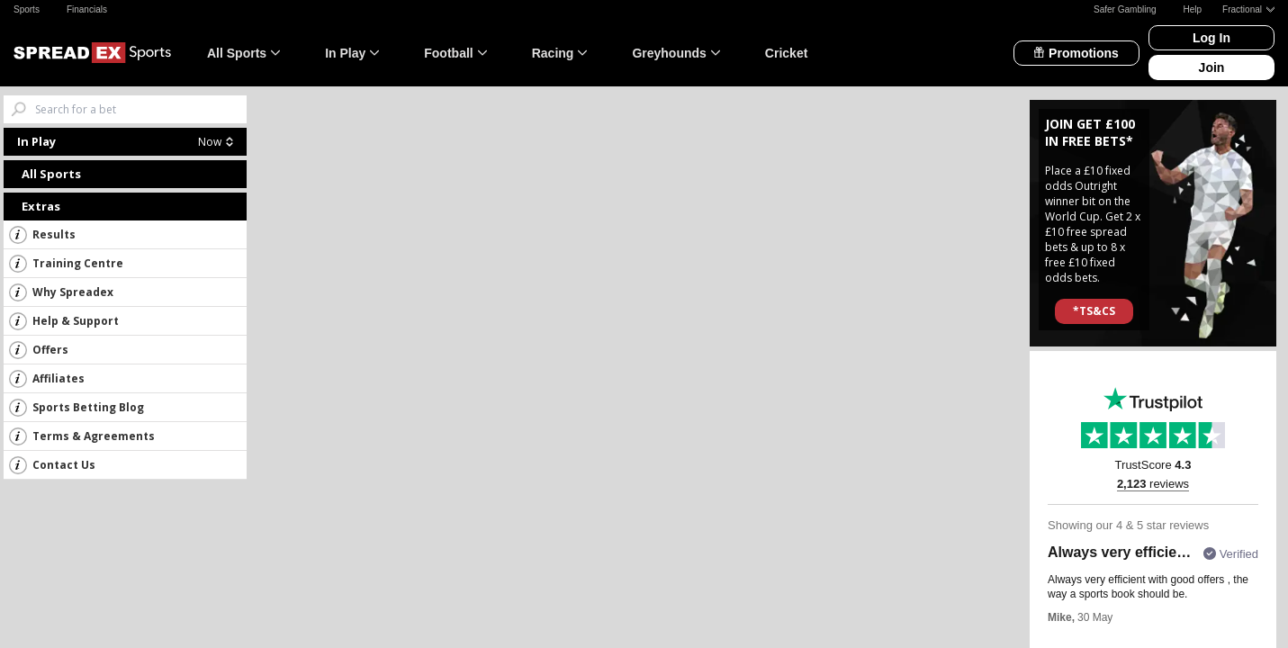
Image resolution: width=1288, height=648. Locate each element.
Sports (27, 9)
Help (1193, 9)
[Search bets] (141, 109)
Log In (1211, 38)
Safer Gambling (1125, 9)
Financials (87, 9)
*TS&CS (1094, 311)
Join (1212, 67)
